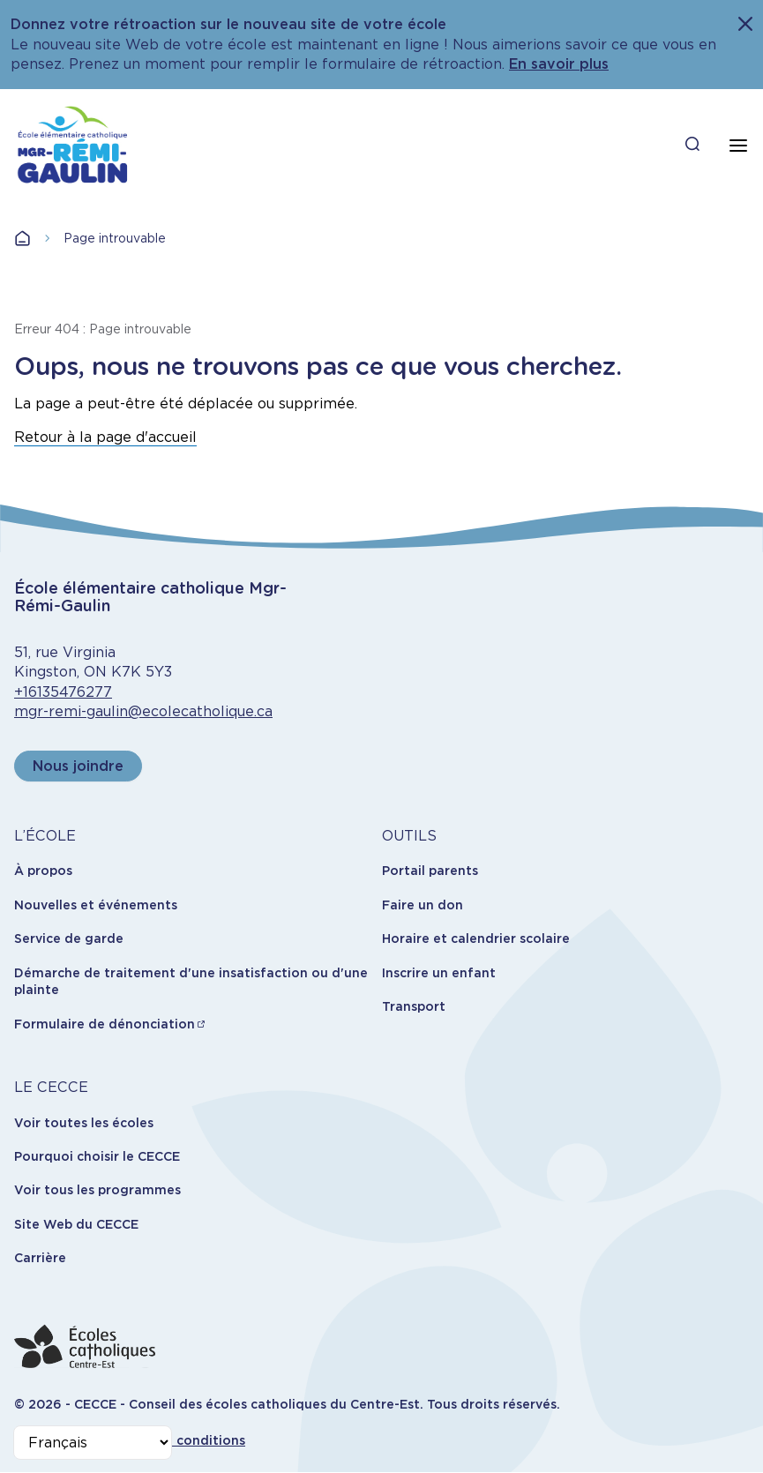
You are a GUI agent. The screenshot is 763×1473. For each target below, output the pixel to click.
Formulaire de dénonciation (104, 1024)
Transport (413, 1006)
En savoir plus (559, 64)
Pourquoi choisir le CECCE (97, 1156)
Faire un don (422, 905)
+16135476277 (63, 692)
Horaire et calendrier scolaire (476, 938)
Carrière (40, 1258)
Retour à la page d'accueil (105, 437)
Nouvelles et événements (95, 905)
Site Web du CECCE (76, 1224)
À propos (43, 871)
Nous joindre (78, 766)
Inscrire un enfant (439, 973)
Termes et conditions (176, 1440)
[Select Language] (92, 1442)
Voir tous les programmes (97, 1190)
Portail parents (430, 871)
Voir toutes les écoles (83, 1123)
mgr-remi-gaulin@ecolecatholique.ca (143, 711)
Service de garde (68, 938)
